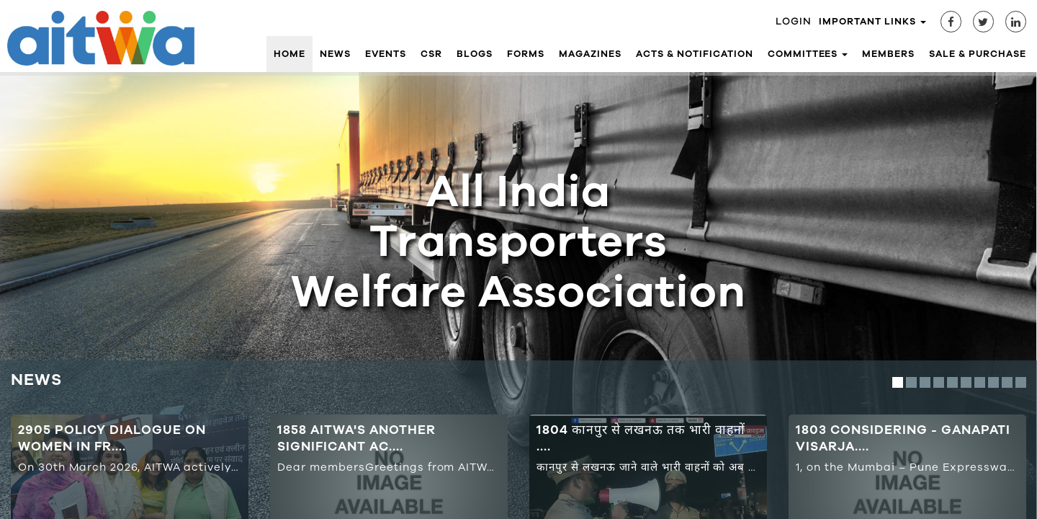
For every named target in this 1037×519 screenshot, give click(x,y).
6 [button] (966, 382)
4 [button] (938, 382)
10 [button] (1020, 382)
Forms (525, 54)
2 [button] (911, 382)
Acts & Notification (694, 54)
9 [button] (1007, 382)
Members (888, 54)
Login (794, 21)
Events (386, 54)
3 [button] (925, 382)
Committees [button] (808, 54)
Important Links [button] (872, 21)
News (335, 54)
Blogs (475, 54)
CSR (431, 54)
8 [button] (993, 382)
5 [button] (952, 382)
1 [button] (897, 382)
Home (289, 54)
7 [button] (979, 382)
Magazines (590, 54)
